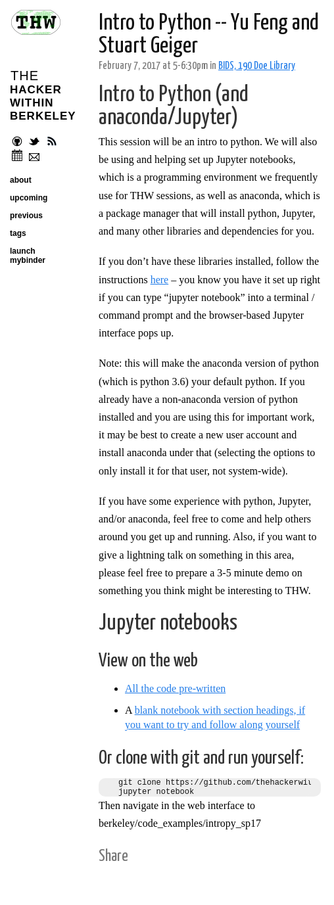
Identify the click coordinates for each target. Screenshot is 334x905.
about (21, 180)
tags (18, 233)
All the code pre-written (175, 688)
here (160, 279)
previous (26, 215)
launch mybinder (27, 255)
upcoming (28, 197)
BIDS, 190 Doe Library (256, 66)
